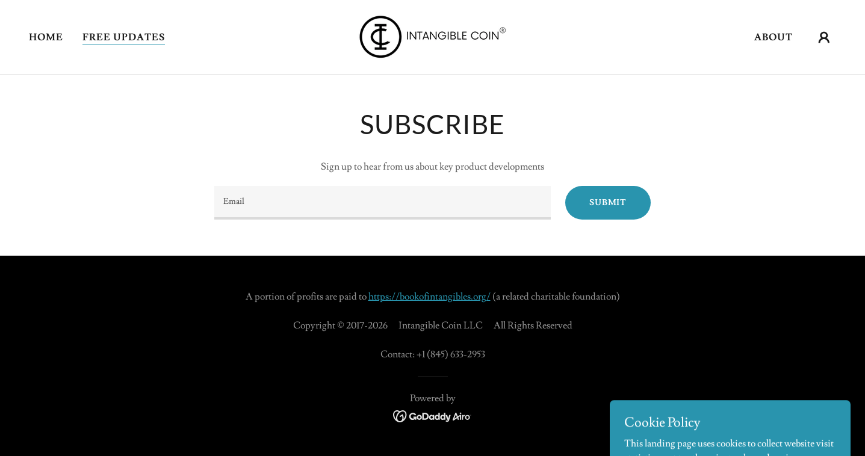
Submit (608, 202)
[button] (824, 37)
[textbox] (382, 203)
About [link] (773, 37)
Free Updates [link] (123, 37)
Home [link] (46, 37)
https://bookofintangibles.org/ (429, 297)
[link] (432, 35)
